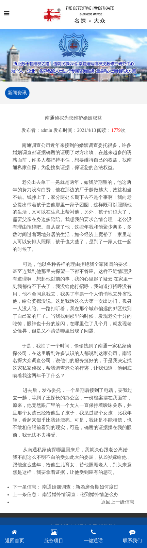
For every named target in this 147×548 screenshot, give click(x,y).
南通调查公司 (36, 145)
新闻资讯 (16, 92)
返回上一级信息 (117, 502)
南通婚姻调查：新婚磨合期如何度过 (80, 487)
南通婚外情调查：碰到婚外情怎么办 (80, 494)
